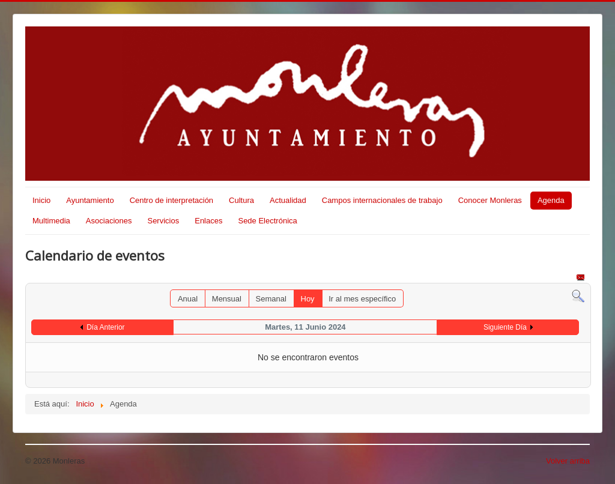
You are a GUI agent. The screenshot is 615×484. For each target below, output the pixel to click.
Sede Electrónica (267, 220)
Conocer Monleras (490, 200)
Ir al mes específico (362, 298)
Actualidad (288, 200)
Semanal (271, 298)
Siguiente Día (505, 327)
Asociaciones (109, 220)
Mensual (226, 298)
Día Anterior (105, 327)
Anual (188, 298)
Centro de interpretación (171, 200)
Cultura (241, 200)
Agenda (551, 200)
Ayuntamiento (90, 200)
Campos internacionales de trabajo (382, 200)
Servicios (163, 220)
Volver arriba (568, 460)
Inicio (41, 200)
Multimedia (51, 220)
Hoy (308, 298)
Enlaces (208, 220)
